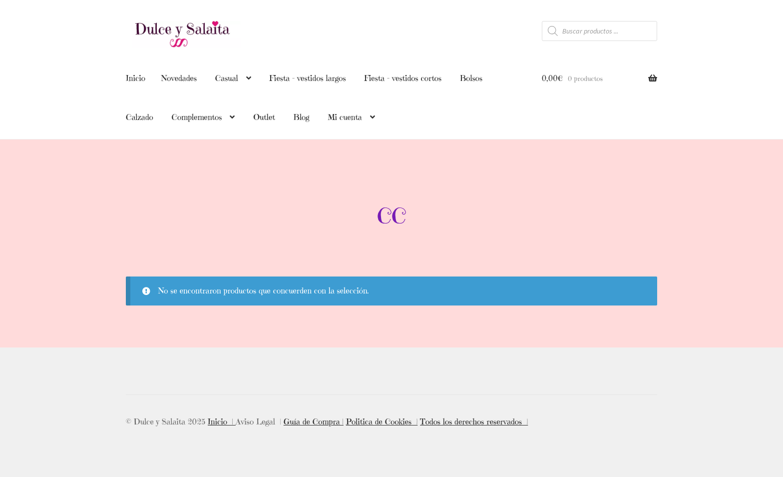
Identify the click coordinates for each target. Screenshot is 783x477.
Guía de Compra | (314, 419)
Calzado (139, 117)
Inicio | (222, 419)
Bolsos (471, 78)
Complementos (196, 117)
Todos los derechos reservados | (474, 419)
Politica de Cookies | (382, 419)
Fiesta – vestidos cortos (402, 78)
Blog (302, 117)
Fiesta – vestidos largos (307, 78)
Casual (226, 78)
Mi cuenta (345, 117)
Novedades (179, 78)
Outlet (264, 117)
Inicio (135, 78)
